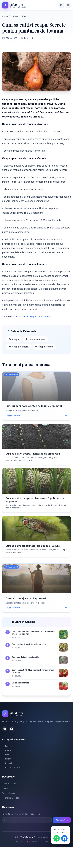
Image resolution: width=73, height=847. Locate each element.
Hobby (15, 16)
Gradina (25, 16)
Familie (7, 746)
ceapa (14, 339)
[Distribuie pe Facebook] (64, 838)
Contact (5, 788)
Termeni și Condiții (10, 798)
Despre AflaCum (9, 783)
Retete (6, 750)
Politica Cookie (9, 793)
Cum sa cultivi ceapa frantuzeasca (32, 316)
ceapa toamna (44, 346)
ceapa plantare (18, 346)
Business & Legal (11, 767)
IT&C (6, 754)
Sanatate (7, 763)
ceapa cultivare (35, 339)
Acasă (5, 16)
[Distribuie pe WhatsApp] (56, 838)
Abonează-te (62, 820)
